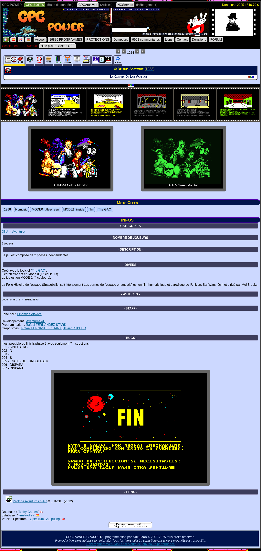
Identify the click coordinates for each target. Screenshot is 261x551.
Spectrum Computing (45, 520)
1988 (7, 209)
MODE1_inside (74, 209)
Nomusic (21, 209)
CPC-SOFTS (35, 4)
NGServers (125, 4)
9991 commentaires (146, 39)
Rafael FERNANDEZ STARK (46, 326)
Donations (199, 39)
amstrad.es (26, 516)
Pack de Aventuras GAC (30, 502)
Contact (182, 39)
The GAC (104, 209)
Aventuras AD (36, 322)
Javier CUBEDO (74, 329)
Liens (168, 39)
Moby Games (28, 513)
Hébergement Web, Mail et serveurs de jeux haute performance (130, 545)
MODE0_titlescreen (45, 209)
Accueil (40, 39)
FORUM (216, 39)
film (91, 209)
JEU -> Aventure (13, 231)
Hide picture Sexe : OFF (57, 46)
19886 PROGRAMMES (65, 39)
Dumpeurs (120, 39)
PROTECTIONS (97, 39)
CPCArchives (87, 4)
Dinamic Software (29, 315)
